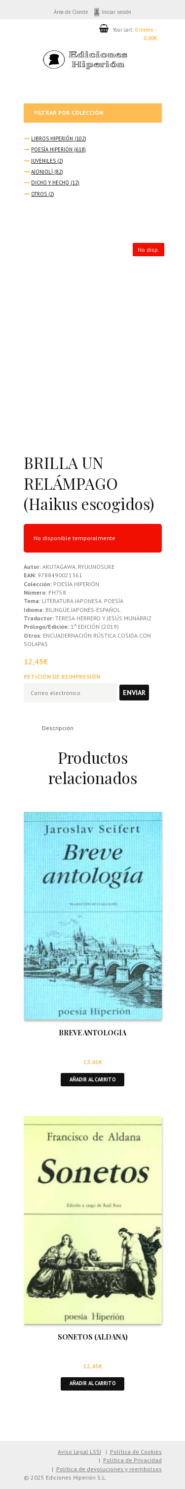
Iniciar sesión (116, 11)
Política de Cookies (136, 1451)
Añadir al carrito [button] (93, 1079)
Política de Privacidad (132, 1460)
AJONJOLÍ (42, 171)
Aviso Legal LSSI (79, 1451)
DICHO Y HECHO (50, 182)
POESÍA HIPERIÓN (52, 149)
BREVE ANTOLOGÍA (92, 1032)
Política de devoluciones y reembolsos (109, 1469)
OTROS (39, 193)
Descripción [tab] (58, 728)
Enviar (134, 692)
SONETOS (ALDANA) (93, 1337)
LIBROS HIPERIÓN (52, 138)
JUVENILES (43, 160)
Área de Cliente (71, 11)
